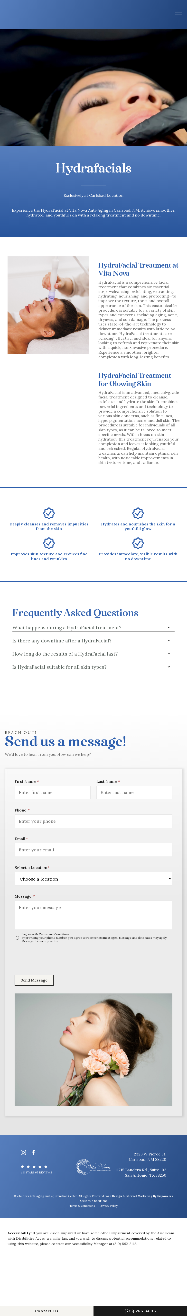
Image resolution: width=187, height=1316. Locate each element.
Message (25, 896)
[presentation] (52, 957)
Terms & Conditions (82, 1206)
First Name (27, 781)
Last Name (108, 781)
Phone (22, 810)
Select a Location (32, 867)
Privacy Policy (109, 1206)
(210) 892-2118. (125, 1244)
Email (21, 838)
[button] (178, 14)
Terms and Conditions (54, 934)
